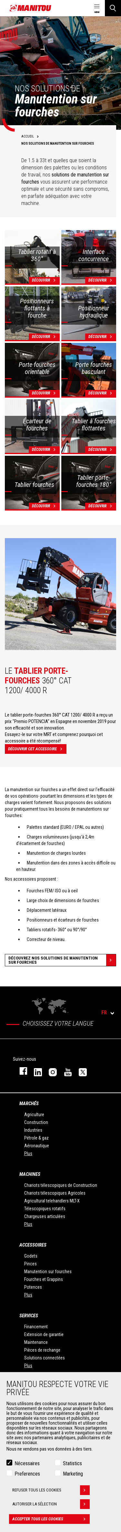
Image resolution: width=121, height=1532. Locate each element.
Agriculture (34, 1114)
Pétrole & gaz (36, 1137)
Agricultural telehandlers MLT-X (52, 1200)
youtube (64, 1071)
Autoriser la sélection (51, 1504)
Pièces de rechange (42, 1350)
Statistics (72, 1463)
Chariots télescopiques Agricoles (55, 1193)
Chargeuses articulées (44, 1216)
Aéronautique (36, 1145)
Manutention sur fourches (48, 1271)
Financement (36, 1326)
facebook (20, 1071)
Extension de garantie (44, 1334)
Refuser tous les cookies (51, 1490)
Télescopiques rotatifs (45, 1208)
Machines (29, 1174)
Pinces (30, 1263)
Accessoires (32, 1245)
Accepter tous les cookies (51, 1519)
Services (28, 1316)
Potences (33, 1287)
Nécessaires (27, 1463)
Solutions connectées (44, 1357)
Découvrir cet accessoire (37, 749)
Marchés (29, 1103)
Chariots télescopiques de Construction (60, 1185)
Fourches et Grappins (43, 1279)
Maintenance (36, 1342)
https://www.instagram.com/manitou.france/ (49, 1071)
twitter (79, 1071)
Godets (30, 1256)
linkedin (34, 1071)
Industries (33, 1130)
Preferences (27, 1474)
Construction (36, 1122)
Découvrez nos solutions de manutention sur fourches (62, 960)
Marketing (73, 1474)
